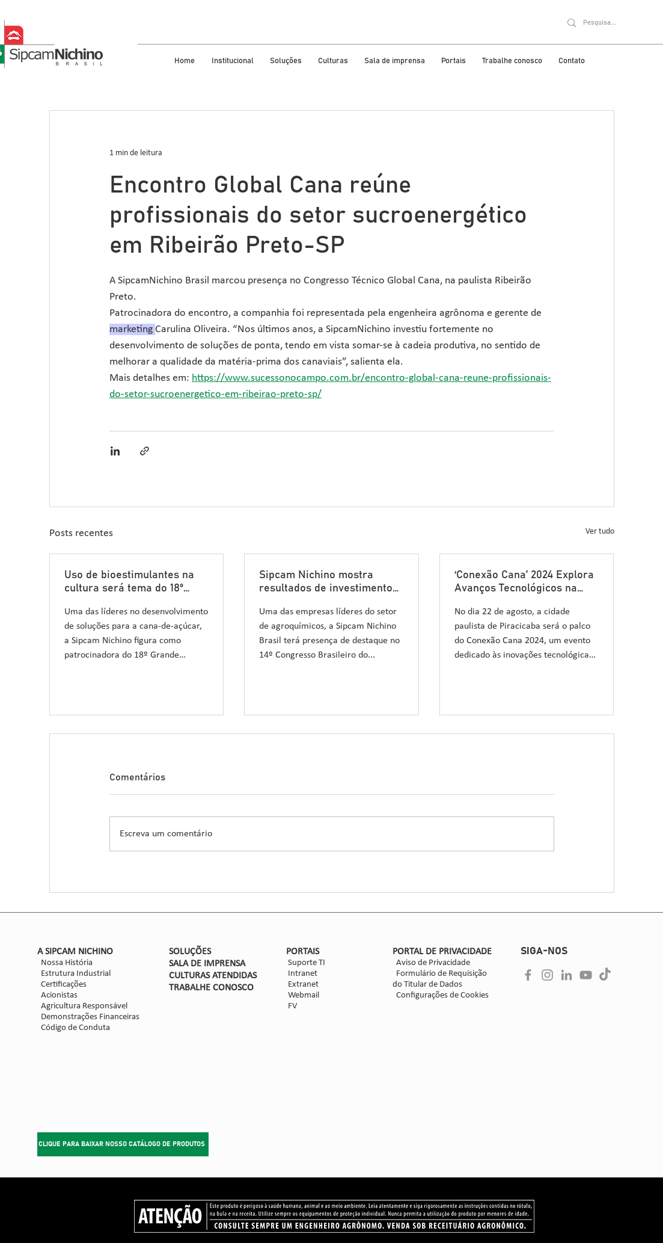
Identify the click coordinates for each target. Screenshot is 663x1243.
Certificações (62, 984)
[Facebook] (528, 974)
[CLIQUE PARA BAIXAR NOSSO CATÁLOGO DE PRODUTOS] (123, 1144)
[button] (235, 61)
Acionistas (57, 995)
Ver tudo (599, 531)
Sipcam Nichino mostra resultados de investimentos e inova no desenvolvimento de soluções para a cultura (328, 582)
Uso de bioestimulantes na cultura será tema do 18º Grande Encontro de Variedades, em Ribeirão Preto (129, 582)
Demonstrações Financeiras (90, 1017)
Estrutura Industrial (76, 973)
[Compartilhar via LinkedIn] (115, 451)
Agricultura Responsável (84, 1006)
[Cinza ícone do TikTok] (605, 974)
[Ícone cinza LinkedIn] (566, 974)
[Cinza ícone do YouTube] (585, 974)
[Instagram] (547, 974)
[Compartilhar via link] (144, 451)
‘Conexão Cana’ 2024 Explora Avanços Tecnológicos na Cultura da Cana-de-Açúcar (524, 582)
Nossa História (65, 962)
